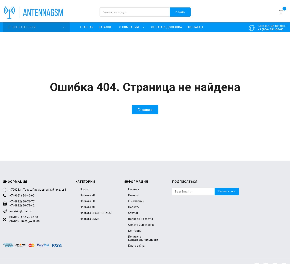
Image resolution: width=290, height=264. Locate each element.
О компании (136, 192)
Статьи (133, 204)
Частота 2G (87, 186)
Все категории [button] (22, 21)
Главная (86, 21)
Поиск (84, 180)
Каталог (105, 21)
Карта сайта (136, 236)
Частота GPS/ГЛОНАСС (95, 204)
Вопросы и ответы (140, 209)
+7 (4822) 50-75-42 (21, 196)
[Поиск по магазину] (145, 9)
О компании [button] (129, 21)
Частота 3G (87, 192)
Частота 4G (87, 198)
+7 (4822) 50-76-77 (21, 192)
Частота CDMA (90, 209)
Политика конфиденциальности (143, 229)
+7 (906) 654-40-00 (21, 186)
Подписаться (226, 182)
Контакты (195, 21)
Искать (180, 9)
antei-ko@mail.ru (20, 202)
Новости (134, 198)
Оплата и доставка (166, 21)
